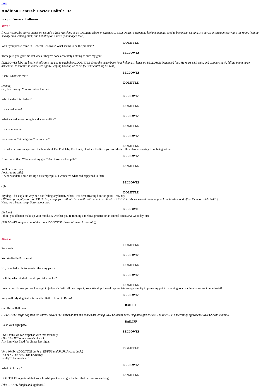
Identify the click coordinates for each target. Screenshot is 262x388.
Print (4, 3)
